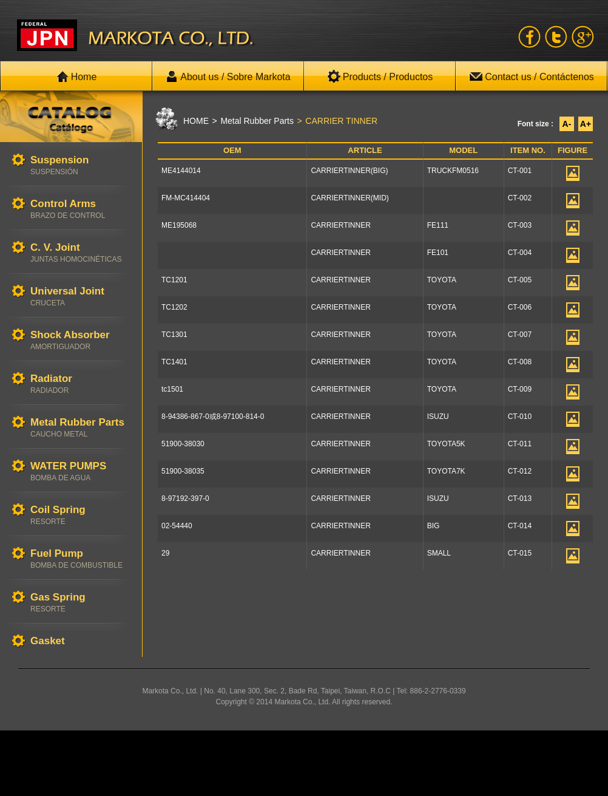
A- (567, 124)
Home (76, 76)
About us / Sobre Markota (228, 76)
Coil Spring (80, 515)
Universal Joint (80, 296)
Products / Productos (380, 76)
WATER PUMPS (80, 471)
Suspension (80, 165)
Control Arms (80, 209)
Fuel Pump (80, 559)
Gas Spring (80, 602)
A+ (585, 124)
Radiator (80, 384)
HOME (196, 121)
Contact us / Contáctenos (531, 76)
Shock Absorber (80, 340)
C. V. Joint (80, 253)
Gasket (80, 641)
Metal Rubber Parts (80, 428)
